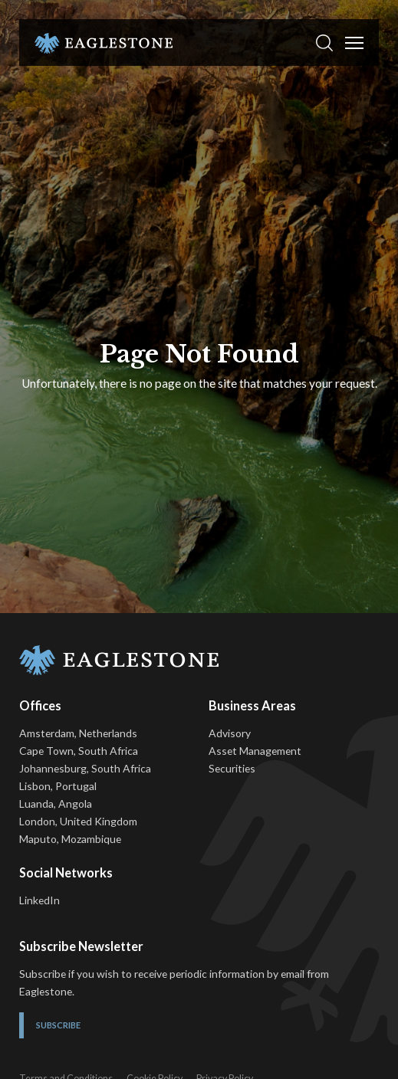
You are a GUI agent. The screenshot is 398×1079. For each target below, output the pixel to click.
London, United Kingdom (78, 821)
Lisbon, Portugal (58, 785)
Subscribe (58, 1025)
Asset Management (255, 750)
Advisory (230, 733)
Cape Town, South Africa (78, 750)
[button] (324, 43)
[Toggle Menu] (354, 43)
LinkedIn (39, 900)
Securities (232, 768)
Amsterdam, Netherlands (78, 733)
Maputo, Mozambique (70, 838)
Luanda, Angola (55, 803)
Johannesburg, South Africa (85, 768)
